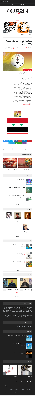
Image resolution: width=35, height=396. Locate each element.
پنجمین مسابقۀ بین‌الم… (12, 169)
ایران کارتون (14, 48)
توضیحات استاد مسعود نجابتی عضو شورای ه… (12, 290)
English (16, 392)
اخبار (24, 337)
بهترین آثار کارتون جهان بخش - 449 (19, 245)
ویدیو (17, 292)
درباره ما (12, 392)
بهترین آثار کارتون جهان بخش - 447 (19, 261)
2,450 (21, 290)
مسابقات (26, 47)
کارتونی (18, 149)
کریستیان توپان (27, 220)
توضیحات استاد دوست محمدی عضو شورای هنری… (29, 290)
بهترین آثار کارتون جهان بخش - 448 (19, 253)
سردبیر (9, 392)
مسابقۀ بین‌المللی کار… (28, 169)
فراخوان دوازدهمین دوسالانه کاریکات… (25, 34)
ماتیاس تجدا (30, 376)
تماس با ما (4, 392)
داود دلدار (17, 220)
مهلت (24, 180)
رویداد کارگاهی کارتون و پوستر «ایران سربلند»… (19, 5)
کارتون (31, 378)
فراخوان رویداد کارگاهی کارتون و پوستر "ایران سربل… (16, 343)
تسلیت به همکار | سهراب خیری (19, 352)
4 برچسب (8, 49)
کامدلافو (15, 376)
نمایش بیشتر (17, 204)
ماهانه (11, 149)
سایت (15, 149)
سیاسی (16, 378)
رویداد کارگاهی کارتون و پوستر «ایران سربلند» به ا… (16, 335)
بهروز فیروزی (9, 220)
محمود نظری (26, 231)
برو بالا (6, 386)
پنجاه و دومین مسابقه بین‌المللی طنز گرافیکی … (17, 187)
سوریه (7, 149)
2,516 (5, 290)
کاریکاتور (21, 382)
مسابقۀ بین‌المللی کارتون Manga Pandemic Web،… (15, 179)
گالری (24, 246)
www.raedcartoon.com (27, 104)
